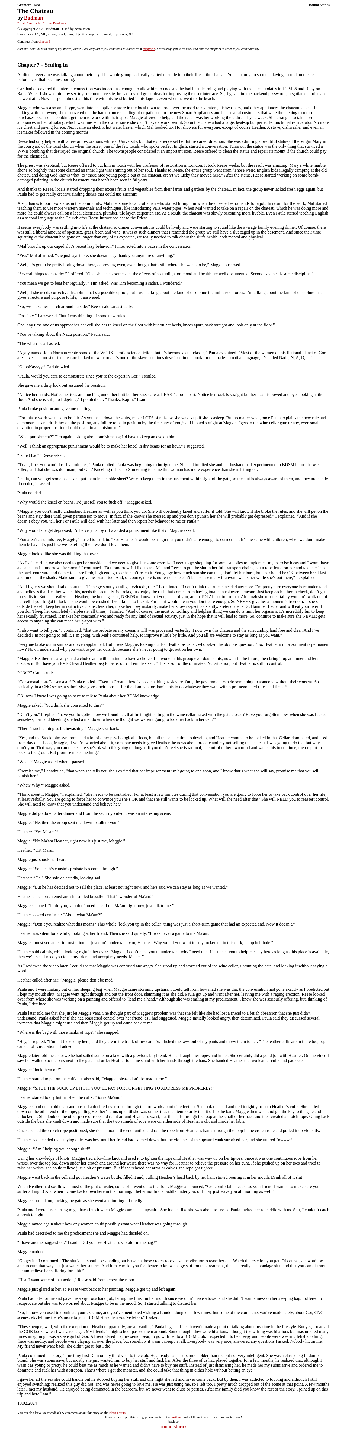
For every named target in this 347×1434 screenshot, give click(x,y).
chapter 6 (44, 41)
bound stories (173, 1426)
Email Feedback (28, 23)
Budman (33, 18)
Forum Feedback (54, 23)
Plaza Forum (117, 1413)
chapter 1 (149, 49)
